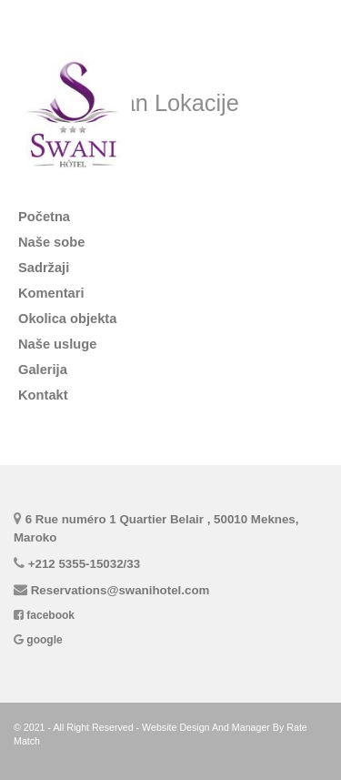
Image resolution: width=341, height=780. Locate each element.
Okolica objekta (67, 318)
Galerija (42, 369)
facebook (50, 615)
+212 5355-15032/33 (84, 564)
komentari (51, 293)
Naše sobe (51, 242)
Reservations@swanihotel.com (120, 590)
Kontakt (43, 395)
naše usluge (57, 344)
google (44, 639)
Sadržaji (43, 267)
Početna (44, 216)
